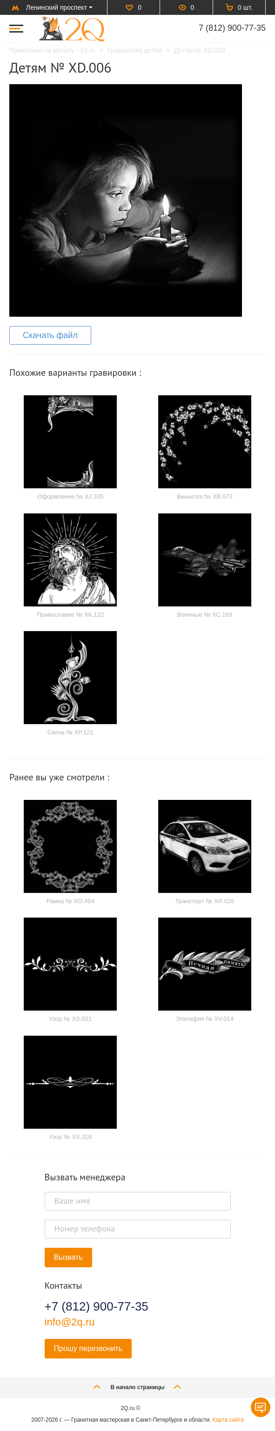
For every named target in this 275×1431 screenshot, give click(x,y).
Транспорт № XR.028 (204, 901)
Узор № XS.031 (70, 1018)
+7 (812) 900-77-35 (96, 1306)
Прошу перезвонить (88, 1348)
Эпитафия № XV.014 (205, 1018)
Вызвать (68, 1257)
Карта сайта (228, 1420)
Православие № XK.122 (70, 614)
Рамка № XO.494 (70, 901)
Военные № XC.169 (204, 614)
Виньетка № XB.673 (205, 496)
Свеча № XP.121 (70, 732)
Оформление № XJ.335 (70, 496)
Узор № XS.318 (70, 1136)
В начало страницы (137, 1387)
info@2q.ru (70, 1322)
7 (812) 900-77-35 (232, 28)
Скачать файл (50, 335)
